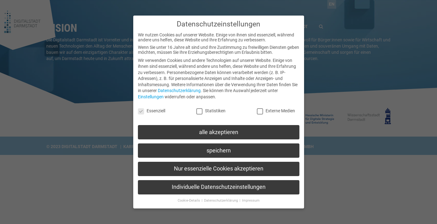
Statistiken (210, 106)
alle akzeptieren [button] (218, 127)
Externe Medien (276, 106)
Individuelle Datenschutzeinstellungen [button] (219, 182)
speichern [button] (219, 145)
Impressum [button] (251, 196)
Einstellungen (151, 92)
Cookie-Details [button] (189, 196)
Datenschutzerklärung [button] (221, 196)
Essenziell (151, 106)
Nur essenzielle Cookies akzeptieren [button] (218, 164)
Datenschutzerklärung (179, 85)
